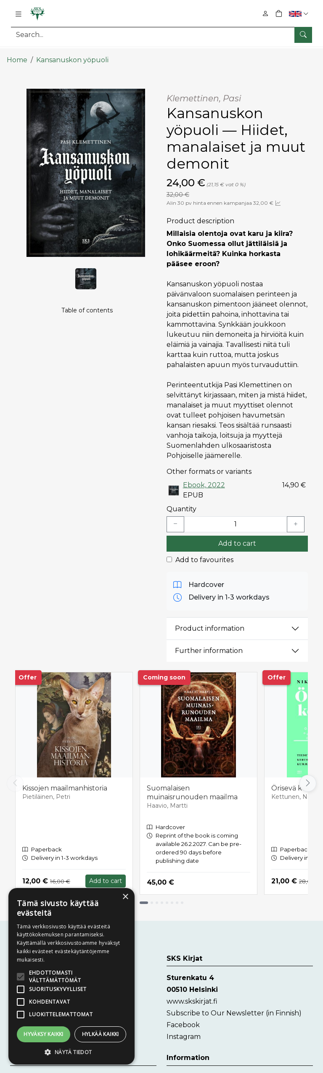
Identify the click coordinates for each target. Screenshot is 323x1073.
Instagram (184, 1031)
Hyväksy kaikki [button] (44, 1034)
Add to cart (237, 537)
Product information (209, 622)
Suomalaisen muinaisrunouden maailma (192, 786)
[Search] (161, 34)
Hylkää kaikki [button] (100, 1034)
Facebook (183, 1019)
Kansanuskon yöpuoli (72, 54)
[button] (299, 14)
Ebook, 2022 (204, 479)
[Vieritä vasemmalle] (15, 777)
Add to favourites (204, 554)
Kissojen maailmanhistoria (64, 782)
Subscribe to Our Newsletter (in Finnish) (234, 1007)
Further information (209, 645)
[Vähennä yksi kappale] (175, 518)
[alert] (71, 976)
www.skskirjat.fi (192, 995)
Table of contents (87, 307)
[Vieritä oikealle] (307, 777)
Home (17, 54)
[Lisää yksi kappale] (295, 518)
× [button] (125, 897)
